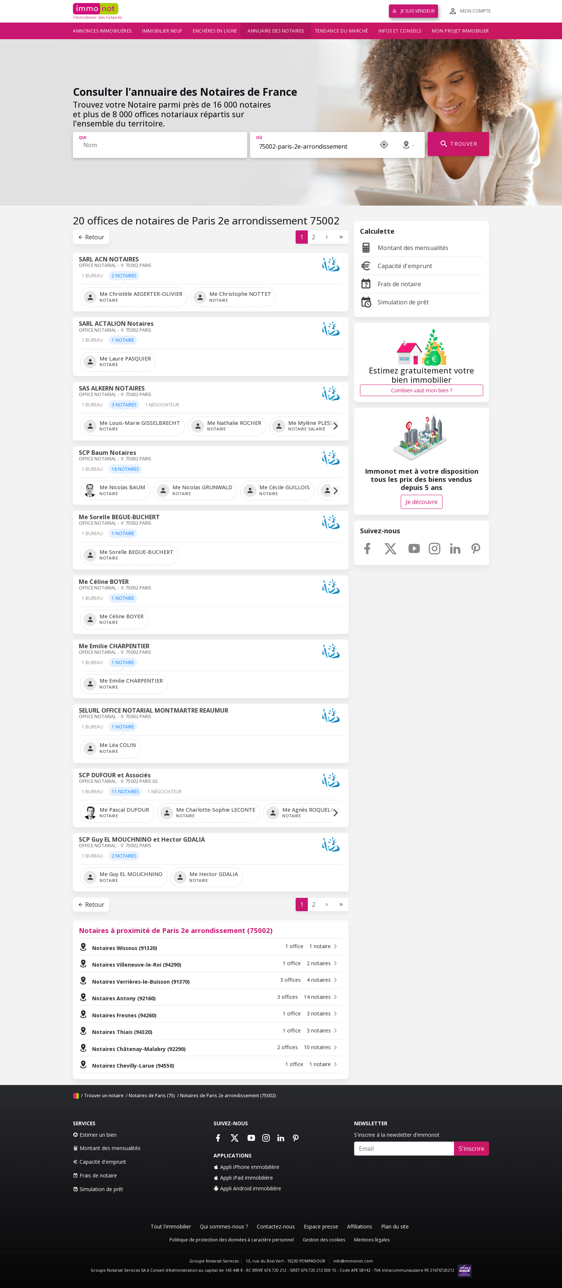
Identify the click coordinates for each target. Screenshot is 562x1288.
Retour (91, 237)
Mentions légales (372, 1240)
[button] (335, 426)
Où (259, 137)
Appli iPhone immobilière (246, 1166)
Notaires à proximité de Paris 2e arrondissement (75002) (176, 930)
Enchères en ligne (215, 31)
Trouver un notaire (104, 1095)
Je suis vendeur (413, 11)
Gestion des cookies (324, 1240)
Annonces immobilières (102, 31)
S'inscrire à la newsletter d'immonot (397, 1134)
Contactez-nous (276, 1226)
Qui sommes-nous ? (224, 1226)
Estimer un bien (95, 1134)
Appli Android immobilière (247, 1188)
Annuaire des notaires (276, 31)
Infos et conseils (399, 31)
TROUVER (458, 144)
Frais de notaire (390, 284)
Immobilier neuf (162, 31)
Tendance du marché (341, 31)
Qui (83, 137)
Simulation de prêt (394, 302)
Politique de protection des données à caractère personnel (231, 1240)
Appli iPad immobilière (243, 1177)
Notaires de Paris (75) (152, 1095)
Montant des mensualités (404, 248)
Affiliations (359, 1226)
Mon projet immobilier (460, 31)
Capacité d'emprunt (396, 266)
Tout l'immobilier (171, 1226)
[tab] (92, 278)
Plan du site (395, 1226)
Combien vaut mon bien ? (421, 390)
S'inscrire (471, 1149)
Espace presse (321, 1226)
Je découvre (421, 502)
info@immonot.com (353, 1261)
